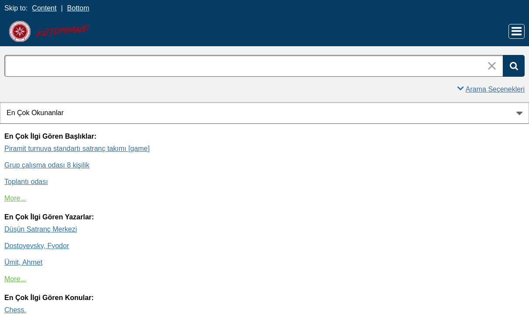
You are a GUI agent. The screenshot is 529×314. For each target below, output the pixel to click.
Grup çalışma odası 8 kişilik (47, 165)
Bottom (78, 8)
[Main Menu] (516, 31)
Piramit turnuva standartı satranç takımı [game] (77, 148)
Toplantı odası (26, 181)
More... (15, 198)
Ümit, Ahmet (23, 262)
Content (44, 8)
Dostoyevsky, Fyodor (36, 245)
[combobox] (253, 66)
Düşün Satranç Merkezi (40, 229)
